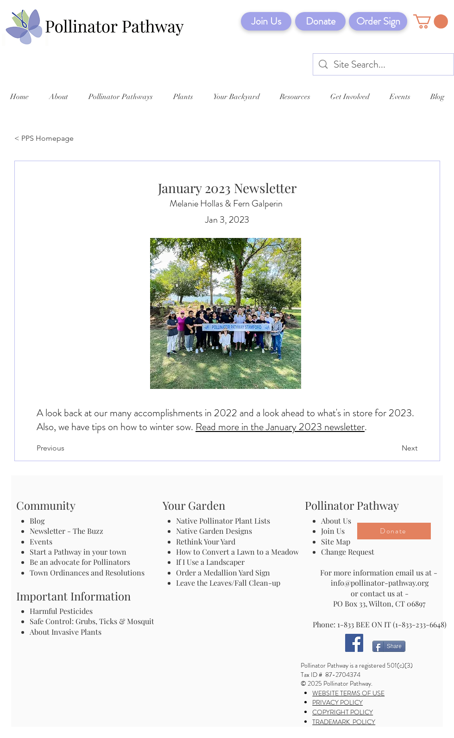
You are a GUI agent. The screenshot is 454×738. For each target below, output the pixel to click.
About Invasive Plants (65, 632)
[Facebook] (354, 643)
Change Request (347, 552)
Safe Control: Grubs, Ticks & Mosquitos (96, 621)
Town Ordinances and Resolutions (87, 572)
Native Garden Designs (214, 531)
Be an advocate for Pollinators (80, 562)
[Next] (394, 448)
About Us (336, 520)
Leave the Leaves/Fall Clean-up (228, 583)
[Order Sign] (378, 21)
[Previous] (67, 448)
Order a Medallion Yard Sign (223, 572)
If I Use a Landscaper (210, 562)
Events (41, 541)
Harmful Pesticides (61, 611)
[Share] (388, 646)
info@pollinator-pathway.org (380, 583)
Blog (39, 520)
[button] (430, 21)
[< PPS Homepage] (45, 139)
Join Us (333, 531)
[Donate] (320, 21)
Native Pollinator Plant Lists (223, 520)
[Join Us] (266, 21)
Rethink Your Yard (205, 541)
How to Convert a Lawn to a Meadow (237, 552)
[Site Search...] (384, 64)
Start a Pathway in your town (78, 552)
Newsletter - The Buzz (66, 531)
